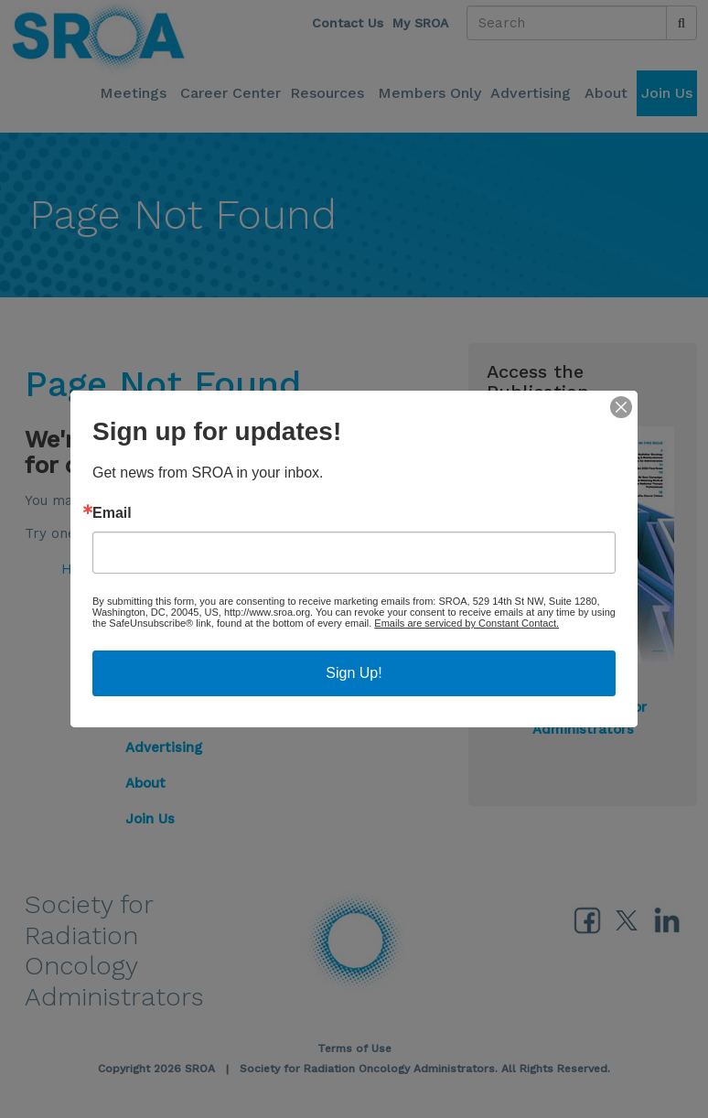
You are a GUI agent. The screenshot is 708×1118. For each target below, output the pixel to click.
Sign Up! (353, 673)
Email (112, 513)
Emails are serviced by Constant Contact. (466, 623)
